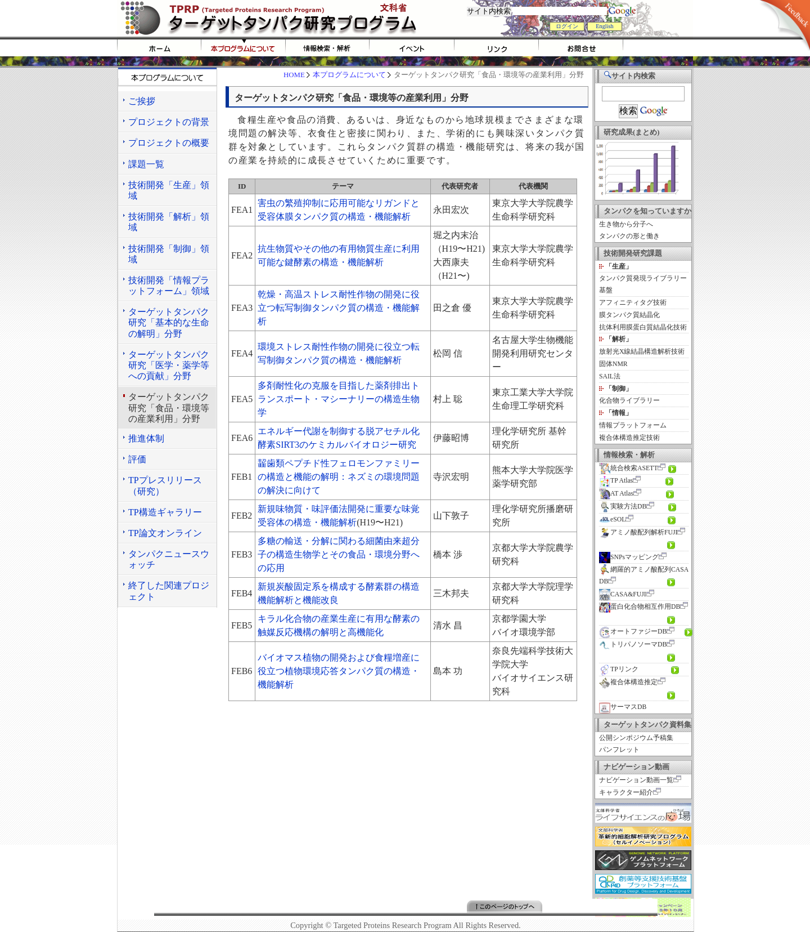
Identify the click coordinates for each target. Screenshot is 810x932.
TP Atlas (616, 480)
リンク (496, 47)
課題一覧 (146, 164)
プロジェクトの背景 (168, 122)
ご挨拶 (141, 101)
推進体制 (146, 438)
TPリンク (618, 669)
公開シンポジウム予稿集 (636, 738)
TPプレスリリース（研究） (165, 485)
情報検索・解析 (328, 47)
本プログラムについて (349, 75)
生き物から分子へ (626, 224)
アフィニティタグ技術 (633, 302)
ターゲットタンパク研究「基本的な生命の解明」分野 (168, 322)
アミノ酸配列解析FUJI (638, 532)
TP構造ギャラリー (165, 512)
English (604, 26)
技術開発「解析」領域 (168, 222)
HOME (159, 47)
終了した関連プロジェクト (168, 591)
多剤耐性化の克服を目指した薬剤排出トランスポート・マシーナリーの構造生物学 (339, 399)
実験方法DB (622, 506)
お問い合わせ (581, 47)
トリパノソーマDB (633, 644)
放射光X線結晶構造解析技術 (642, 351)
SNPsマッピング (629, 557)
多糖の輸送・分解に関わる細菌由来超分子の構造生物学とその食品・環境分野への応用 (339, 554)
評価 (137, 459)
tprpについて (243, 47)
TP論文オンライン (165, 533)
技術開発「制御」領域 (168, 254)
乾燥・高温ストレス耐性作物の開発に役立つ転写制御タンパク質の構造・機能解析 (339, 307)
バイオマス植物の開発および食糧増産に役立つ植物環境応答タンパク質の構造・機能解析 (339, 671)
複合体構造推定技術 (629, 438)
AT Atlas (616, 493)
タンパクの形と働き (629, 236)
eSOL (612, 519)
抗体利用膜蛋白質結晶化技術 (643, 327)
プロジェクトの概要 (168, 143)
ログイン (567, 26)
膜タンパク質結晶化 (629, 315)
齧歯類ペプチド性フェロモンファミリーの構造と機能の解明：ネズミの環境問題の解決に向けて (339, 476)
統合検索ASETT (628, 468)
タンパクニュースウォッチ (168, 559)
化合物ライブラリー (629, 400)
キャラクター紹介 (626, 792)
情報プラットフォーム (633, 425)
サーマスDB (622, 707)
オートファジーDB (633, 631)
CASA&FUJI (622, 594)
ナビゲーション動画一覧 (636, 780)
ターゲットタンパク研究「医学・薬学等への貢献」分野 (168, 365)
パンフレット (619, 749)
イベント (412, 47)
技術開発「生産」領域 (168, 190)
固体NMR (613, 364)
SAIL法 (609, 376)
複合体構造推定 (628, 682)
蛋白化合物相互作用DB (639, 606)
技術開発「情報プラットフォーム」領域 (168, 285)
